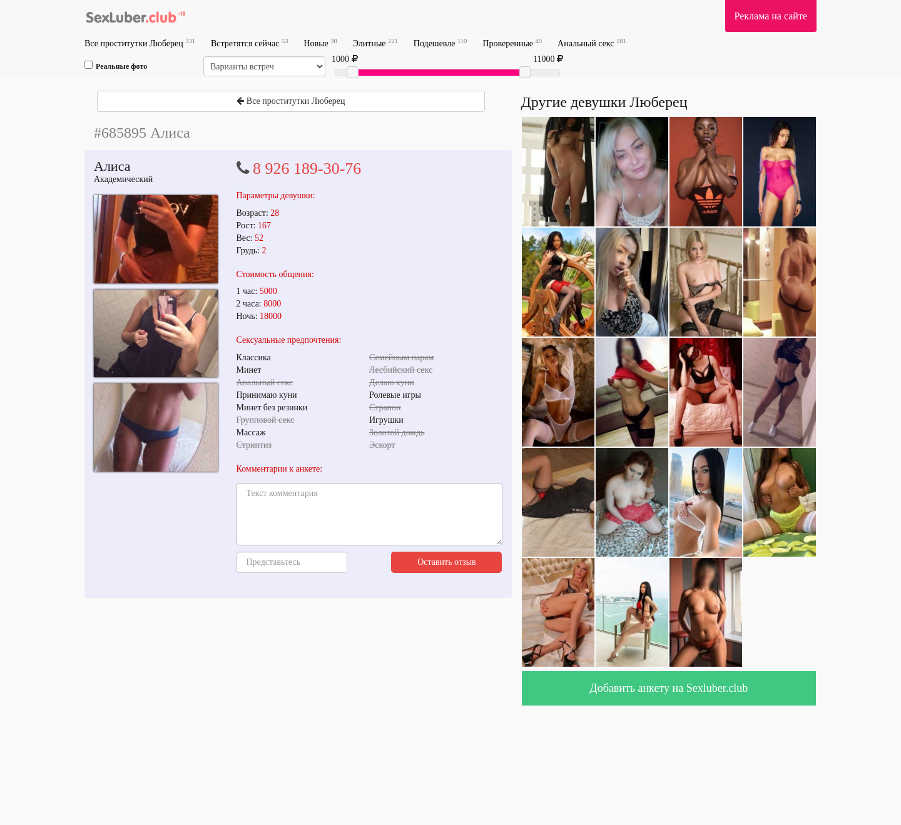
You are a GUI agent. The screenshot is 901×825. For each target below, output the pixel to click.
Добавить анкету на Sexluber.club (668, 688)
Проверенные (512, 43)
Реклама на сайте (771, 16)
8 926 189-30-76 (307, 168)
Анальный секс (591, 43)
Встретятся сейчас (249, 43)
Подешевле (440, 43)
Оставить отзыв (446, 562)
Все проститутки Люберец (139, 43)
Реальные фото (115, 66)
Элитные (375, 43)
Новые (320, 43)
